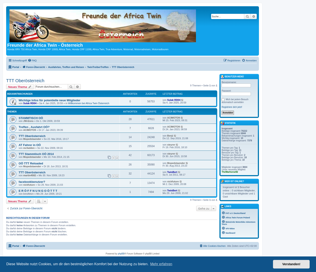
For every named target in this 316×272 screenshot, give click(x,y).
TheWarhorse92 (230, 172)
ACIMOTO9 (173, 117)
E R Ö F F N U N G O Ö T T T (38, 190)
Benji (170, 135)
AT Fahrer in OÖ (30, 145)
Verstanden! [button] (291, 264)
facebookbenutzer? (32, 181)
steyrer (171, 144)
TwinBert (172, 172)
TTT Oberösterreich (25, 80)
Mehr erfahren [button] (161, 264)
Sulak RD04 (30, 103)
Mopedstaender (32, 139)
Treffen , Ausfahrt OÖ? (34, 127)
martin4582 (29, 175)
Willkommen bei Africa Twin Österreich (88, 103)
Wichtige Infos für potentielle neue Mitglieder (49, 100)
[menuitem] (32, 60)
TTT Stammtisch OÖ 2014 (36, 154)
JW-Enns (28, 121)
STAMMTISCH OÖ (31, 118)
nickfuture (29, 184)
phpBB (121, 253)
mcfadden (29, 148)
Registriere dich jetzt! (232, 107)
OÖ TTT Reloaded (31, 163)
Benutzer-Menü (232, 77)
